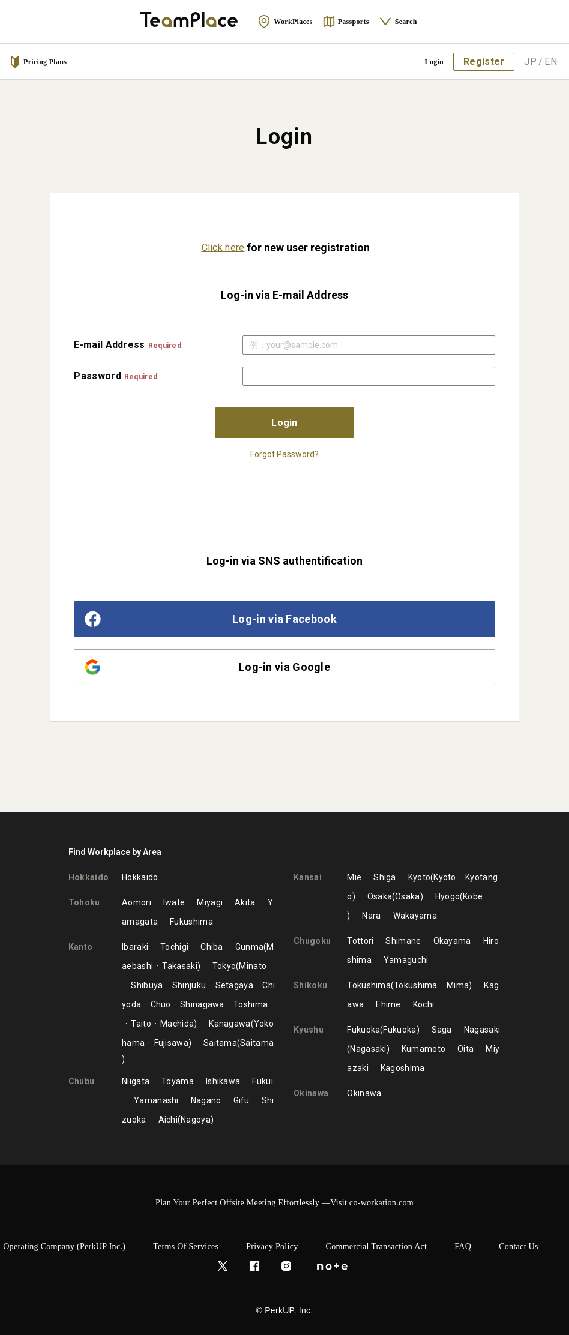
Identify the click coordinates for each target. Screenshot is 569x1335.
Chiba (211, 947)
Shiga (384, 877)
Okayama (452, 941)
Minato (252, 966)
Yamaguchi (406, 960)
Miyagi (210, 902)
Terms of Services (185, 1246)
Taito (141, 1023)
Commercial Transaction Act (376, 1246)
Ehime (388, 1004)
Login (434, 62)
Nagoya (196, 1119)
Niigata (135, 1081)
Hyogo (447, 896)
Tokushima (369, 985)
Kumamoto (423, 1049)
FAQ (462, 1246)
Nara (371, 915)
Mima (458, 985)
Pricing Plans (38, 62)
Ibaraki (135, 947)
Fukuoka (363, 1029)
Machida (177, 1023)
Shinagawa (202, 1004)
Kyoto (419, 877)
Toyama (177, 1081)
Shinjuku (189, 985)
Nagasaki (482, 1029)
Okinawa (364, 1093)
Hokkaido (140, 877)
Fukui (262, 1081)
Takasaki (179, 966)
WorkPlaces (284, 21)
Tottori (360, 941)
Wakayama (415, 915)
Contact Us (518, 1246)
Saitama (220, 1043)
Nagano (206, 1100)
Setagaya (234, 985)
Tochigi (174, 947)
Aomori (136, 902)
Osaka (380, 896)
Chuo (161, 1004)
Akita (245, 902)
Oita (465, 1049)
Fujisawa (171, 1043)
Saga (442, 1029)
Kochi (424, 1004)
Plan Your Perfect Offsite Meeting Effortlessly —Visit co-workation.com (284, 1202)
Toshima (250, 1004)
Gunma (249, 947)
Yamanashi (156, 1100)
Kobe (473, 896)
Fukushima (191, 921)
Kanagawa (229, 1023)
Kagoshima (403, 1068)
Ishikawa (223, 1081)
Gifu (241, 1100)
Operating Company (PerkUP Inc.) (64, 1246)
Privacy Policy (272, 1246)
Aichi (168, 1119)
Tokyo (224, 966)
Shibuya (147, 985)
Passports (345, 21)
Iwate (174, 902)
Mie (354, 877)
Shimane (403, 941)
